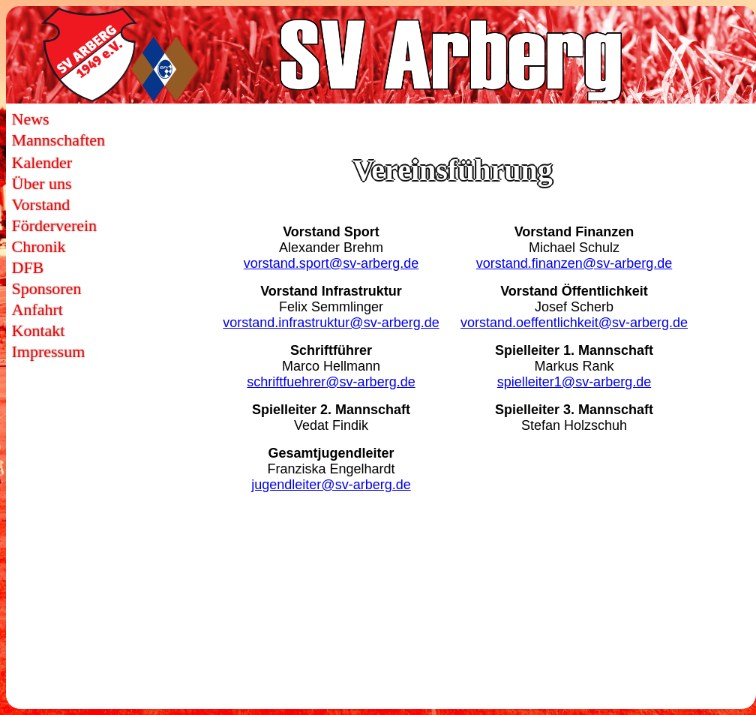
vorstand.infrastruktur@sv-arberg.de (331, 322)
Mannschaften (59, 140)
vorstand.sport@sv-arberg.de (331, 263)
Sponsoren (47, 288)
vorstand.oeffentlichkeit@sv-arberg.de (574, 322)
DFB (28, 267)
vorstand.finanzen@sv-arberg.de (574, 263)
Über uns (42, 183)
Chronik (39, 246)
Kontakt (38, 330)
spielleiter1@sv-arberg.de (574, 381)
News (31, 119)
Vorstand (41, 204)
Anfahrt (37, 309)
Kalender (42, 162)
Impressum (49, 351)
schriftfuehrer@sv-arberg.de (331, 381)
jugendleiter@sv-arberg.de (330, 484)
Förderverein (55, 225)
